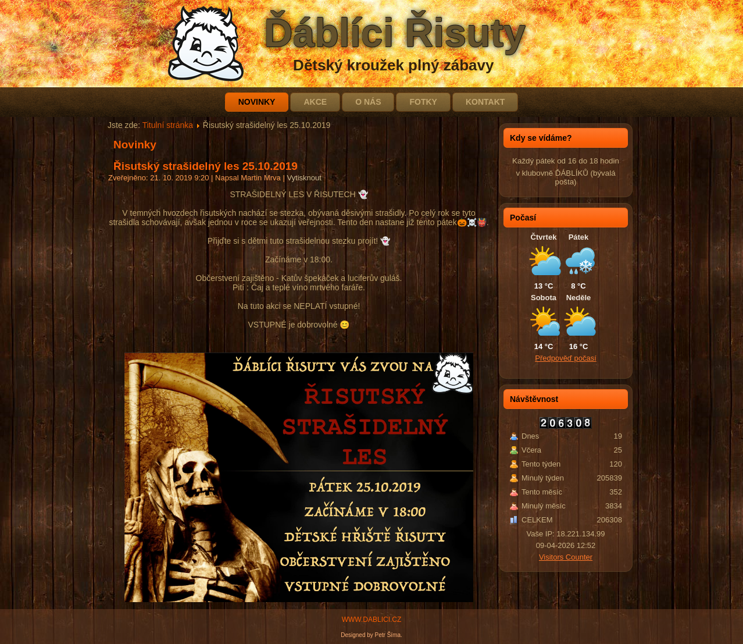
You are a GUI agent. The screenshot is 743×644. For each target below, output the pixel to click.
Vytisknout (304, 177)
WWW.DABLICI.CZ (372, 619)
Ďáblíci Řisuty (395, 32)
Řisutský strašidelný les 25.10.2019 (205, 166)
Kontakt (485, 101)
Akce (315, 101)
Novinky (257, 101)
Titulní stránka (167, 125)
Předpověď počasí (565, 358)
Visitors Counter (565, 557)
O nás (368, 101)
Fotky (423, 101)
